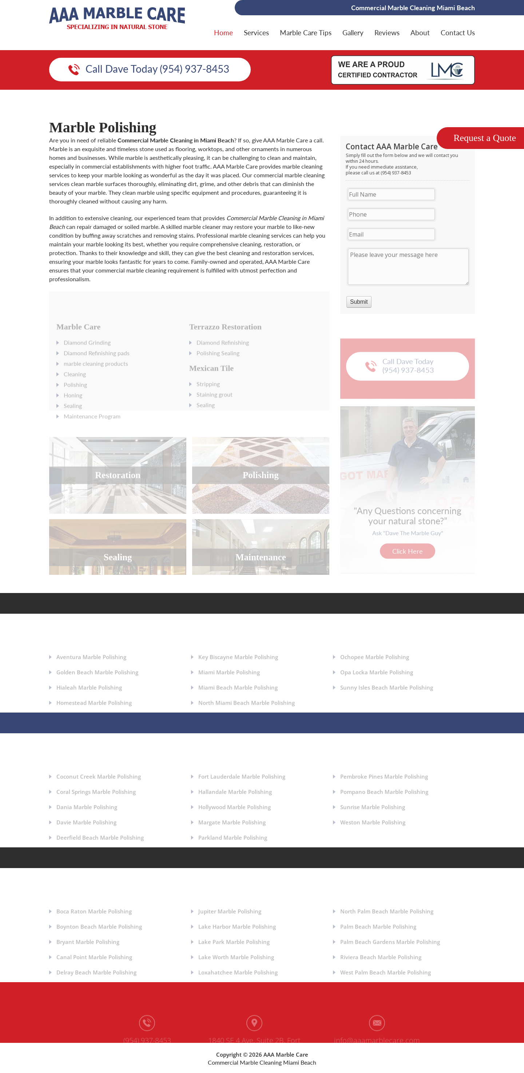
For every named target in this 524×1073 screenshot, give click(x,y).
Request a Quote (484, 138)
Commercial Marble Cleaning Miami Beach (262, 1062)
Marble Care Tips (306, 32)
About (420, 32)
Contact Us (458, 32)
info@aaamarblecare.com (377, 1044)
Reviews (387, 32)
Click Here (407, 556)
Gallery (353, 32)
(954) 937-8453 (147, 1044)
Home (223, 32)
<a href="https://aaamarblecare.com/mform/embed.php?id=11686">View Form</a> (407, 225)
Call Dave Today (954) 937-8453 (157, 68)
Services (256, 32)
